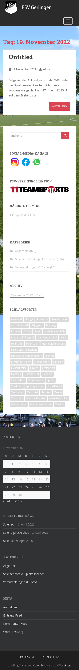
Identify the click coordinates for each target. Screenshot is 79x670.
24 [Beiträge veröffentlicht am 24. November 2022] (26, 487)
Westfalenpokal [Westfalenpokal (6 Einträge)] (58, 398)
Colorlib (38, 665)
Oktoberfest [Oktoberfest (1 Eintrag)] (31, 374)
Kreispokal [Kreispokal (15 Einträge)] (48, 368)
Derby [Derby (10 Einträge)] (27, 331)
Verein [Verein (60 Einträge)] (58, 392)
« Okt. (7, 501)
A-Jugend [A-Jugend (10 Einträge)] (16, 319)
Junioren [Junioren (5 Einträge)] (58, 362)
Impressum (27, 657)
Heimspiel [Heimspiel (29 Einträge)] (32, 343)
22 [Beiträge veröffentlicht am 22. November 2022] (13, 487)
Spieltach (9, 524)
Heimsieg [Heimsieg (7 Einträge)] (16, 343)
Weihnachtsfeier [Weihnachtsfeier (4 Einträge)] (35, 398)
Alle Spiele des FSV (22, 215)
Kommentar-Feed (15, 624)
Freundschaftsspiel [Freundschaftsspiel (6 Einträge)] (22, 337)
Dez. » (17, 501)
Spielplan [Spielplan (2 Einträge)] (16, 386)
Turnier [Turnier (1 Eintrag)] (46, 392)
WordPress (65, 665)
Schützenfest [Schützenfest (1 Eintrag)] (35, 380)
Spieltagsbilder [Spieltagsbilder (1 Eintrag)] (35, 386)
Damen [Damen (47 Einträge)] (15, 331)
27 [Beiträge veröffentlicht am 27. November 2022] (47, 487)
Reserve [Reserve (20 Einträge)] (47, 374)
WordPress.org (13, 632)
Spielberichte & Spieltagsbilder (35, 259)
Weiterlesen (59, 106)
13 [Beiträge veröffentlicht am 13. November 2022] (47, 472)
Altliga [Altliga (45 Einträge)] (29, 319)
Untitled (21, 57)
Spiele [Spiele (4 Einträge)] (50, 380)
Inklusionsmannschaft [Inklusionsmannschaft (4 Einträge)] (24, 349)
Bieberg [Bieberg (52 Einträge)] (51, 325)
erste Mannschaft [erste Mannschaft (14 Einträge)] (54, 331)
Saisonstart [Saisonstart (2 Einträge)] (17, 380)
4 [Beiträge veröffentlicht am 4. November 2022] (32, 464)
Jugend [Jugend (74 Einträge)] (50, 356)
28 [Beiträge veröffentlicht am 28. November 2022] (6, 495)
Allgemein (21, 251)
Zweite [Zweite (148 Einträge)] (59, 404)
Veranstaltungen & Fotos (32, 267)
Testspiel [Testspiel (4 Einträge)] (32, 392)
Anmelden (10, 607)
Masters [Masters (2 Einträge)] (16, 374)
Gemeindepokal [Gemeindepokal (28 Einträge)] (47, 337)
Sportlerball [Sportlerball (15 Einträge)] (55, 386)
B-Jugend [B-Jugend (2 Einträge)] (37, 325)
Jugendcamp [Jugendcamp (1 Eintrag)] (41, 362)
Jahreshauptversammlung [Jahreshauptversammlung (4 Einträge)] (26, 356)
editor (46, 69)
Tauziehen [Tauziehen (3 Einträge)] (17, 392)
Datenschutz (50, 657)
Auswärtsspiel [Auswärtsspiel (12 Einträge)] (19, 325)
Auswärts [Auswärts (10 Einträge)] (42, 319)
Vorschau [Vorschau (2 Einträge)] (16, 398)
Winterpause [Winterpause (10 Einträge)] (18, 404)
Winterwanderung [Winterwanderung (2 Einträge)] (40, 404)
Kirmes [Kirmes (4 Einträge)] (34, 368)
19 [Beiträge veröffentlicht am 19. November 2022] (40, 479)
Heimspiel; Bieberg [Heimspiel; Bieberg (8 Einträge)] (53, 343)
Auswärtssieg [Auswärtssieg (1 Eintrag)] (59, 319)
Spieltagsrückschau (16, 533)
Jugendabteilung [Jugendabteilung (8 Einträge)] (21, 362)
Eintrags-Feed (12, 615)
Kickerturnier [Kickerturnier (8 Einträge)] (18, 368)
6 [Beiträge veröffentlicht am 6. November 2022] (46, 464)
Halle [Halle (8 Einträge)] (63, 337)
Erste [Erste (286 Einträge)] (38, 331)
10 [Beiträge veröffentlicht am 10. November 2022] (26, 472)
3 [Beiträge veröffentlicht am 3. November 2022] (26, 464)
